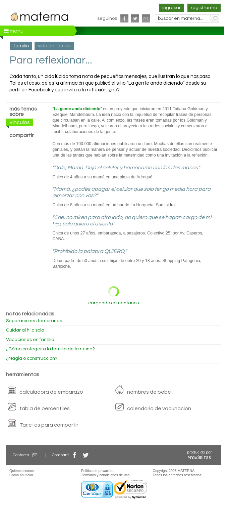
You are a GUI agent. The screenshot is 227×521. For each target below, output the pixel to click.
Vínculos (19, 122)
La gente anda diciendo (77, 108)
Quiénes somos (21, 471)
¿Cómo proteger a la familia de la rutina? (50, 349)
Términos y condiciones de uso (105, 475)
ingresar (171, 7)
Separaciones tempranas (34, 320)
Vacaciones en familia (30, 339)
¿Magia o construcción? (31, 358)
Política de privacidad (98, 471)
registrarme (204, 7)
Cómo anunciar (21, 475)
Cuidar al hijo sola (25, 330)
